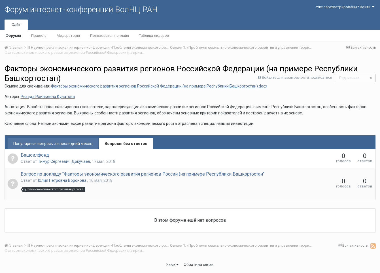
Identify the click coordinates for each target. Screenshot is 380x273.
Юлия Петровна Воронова (62, 180)
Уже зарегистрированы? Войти (345, 7)
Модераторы (68, 35)
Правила (38, 35)
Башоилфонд (35, 155)
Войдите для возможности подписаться (297, 77)
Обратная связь (199, 264)
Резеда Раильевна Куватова (48, 96)
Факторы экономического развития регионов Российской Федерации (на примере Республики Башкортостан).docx (159, 86)
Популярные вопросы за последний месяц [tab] (53, 143)
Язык (172, 264)
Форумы (13, 35)
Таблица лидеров (154, 35)
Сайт (16, 24)
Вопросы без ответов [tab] (126, 143)
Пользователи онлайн (109, 35)
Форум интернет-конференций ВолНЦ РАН (81, 9)
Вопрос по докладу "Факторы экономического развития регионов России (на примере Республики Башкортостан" (142, 174)
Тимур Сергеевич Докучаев (64, 161)
